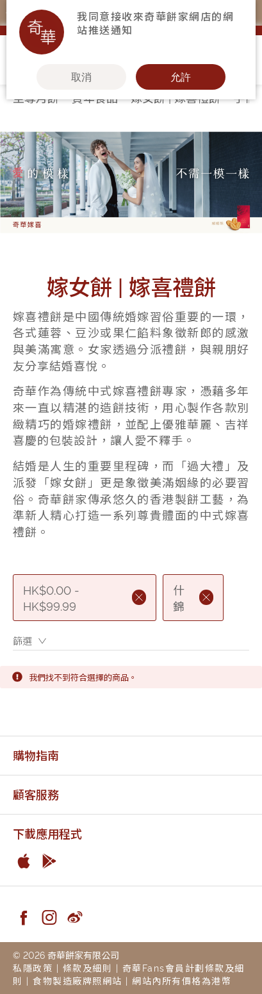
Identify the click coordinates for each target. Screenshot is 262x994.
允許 (180, 77)
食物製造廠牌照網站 (77, 980)
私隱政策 (33, 967)
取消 (81, 77)
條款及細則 (88, 967)
